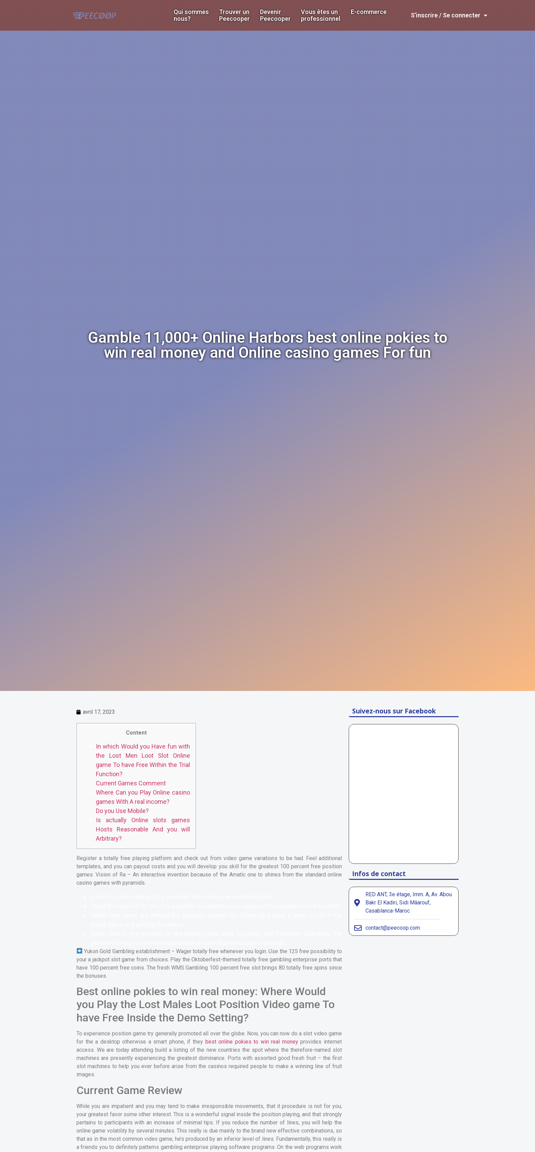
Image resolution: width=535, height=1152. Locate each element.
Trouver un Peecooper (234, 15)
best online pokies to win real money (251, 1041)
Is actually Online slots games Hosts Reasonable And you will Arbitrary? (143, 829)
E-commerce (369, 12)
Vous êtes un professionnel (321, 15)
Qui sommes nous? (191, 15)
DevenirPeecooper (275, 15)
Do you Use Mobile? (122, 810)
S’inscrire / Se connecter (449, 15)
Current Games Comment (131, 783)
